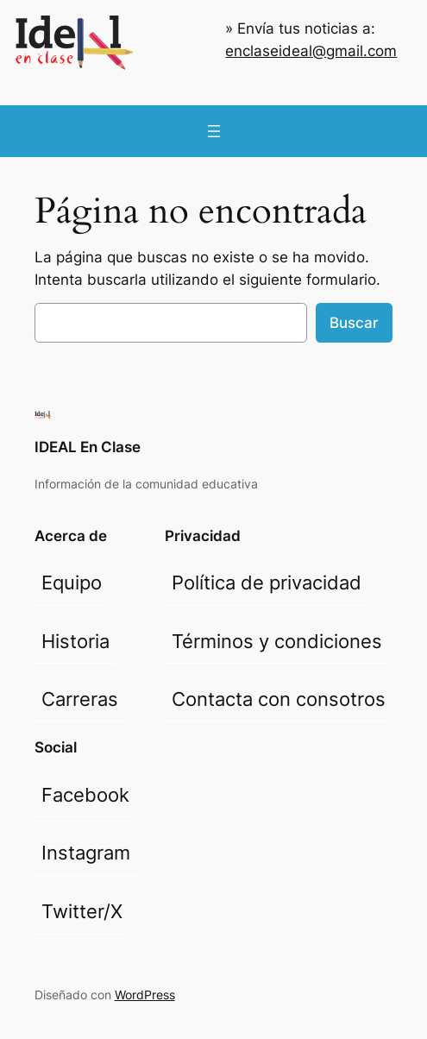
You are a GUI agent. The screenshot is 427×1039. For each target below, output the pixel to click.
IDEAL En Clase (88, 447)
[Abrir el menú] (214, 131)
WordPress (145, 994)
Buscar (354, 322)
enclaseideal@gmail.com (311, 51)
